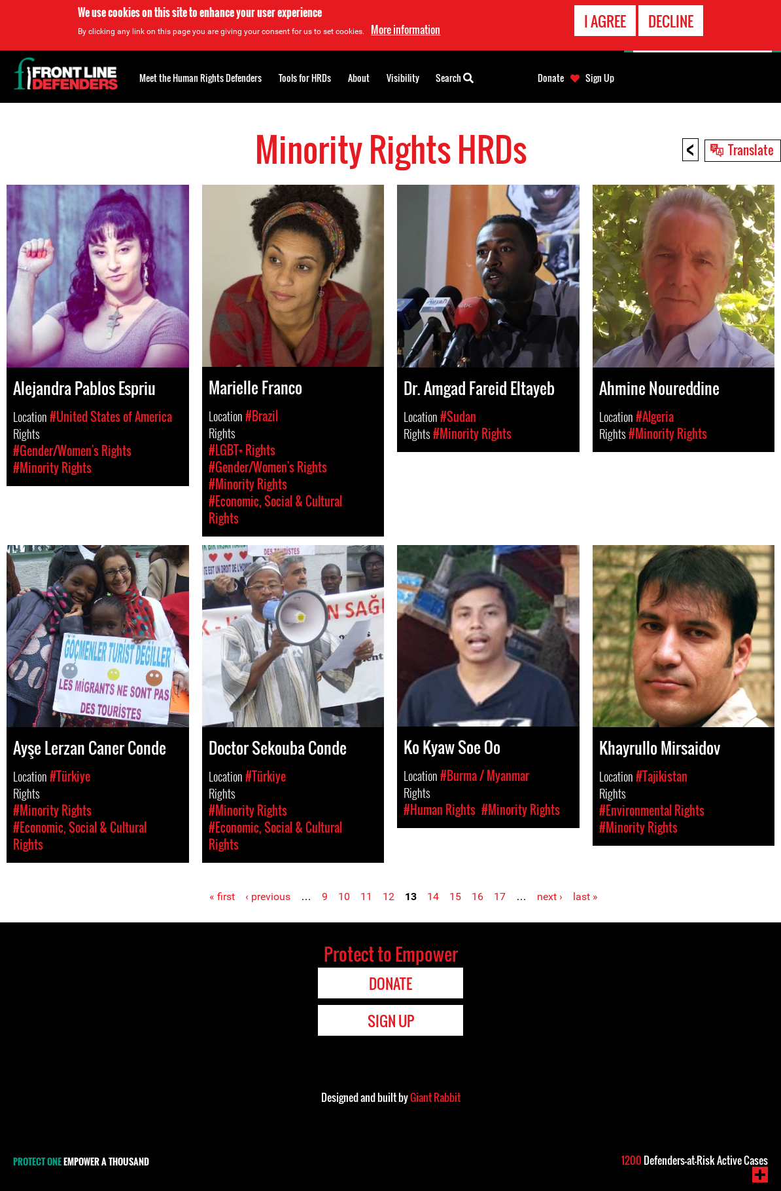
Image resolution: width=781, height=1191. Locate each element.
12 (388, 896)
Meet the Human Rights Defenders (200, 78)
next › (550, 896)
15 (455, 896)
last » (585, 896)
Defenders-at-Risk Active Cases (694, 1160)
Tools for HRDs (305, 78)
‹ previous (267, 896)
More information (405, 29)
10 (344, 896)
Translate (751, 149)
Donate (551, 78)
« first (222, 896)
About (359, 78)
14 (433, 896)
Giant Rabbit (435, 1097)
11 (366, 896)
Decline (670, 20)
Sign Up (599, 78)
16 (477, 896)
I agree (605, 20)
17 (500, 896)
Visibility (403, 78)
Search (455, 76)
